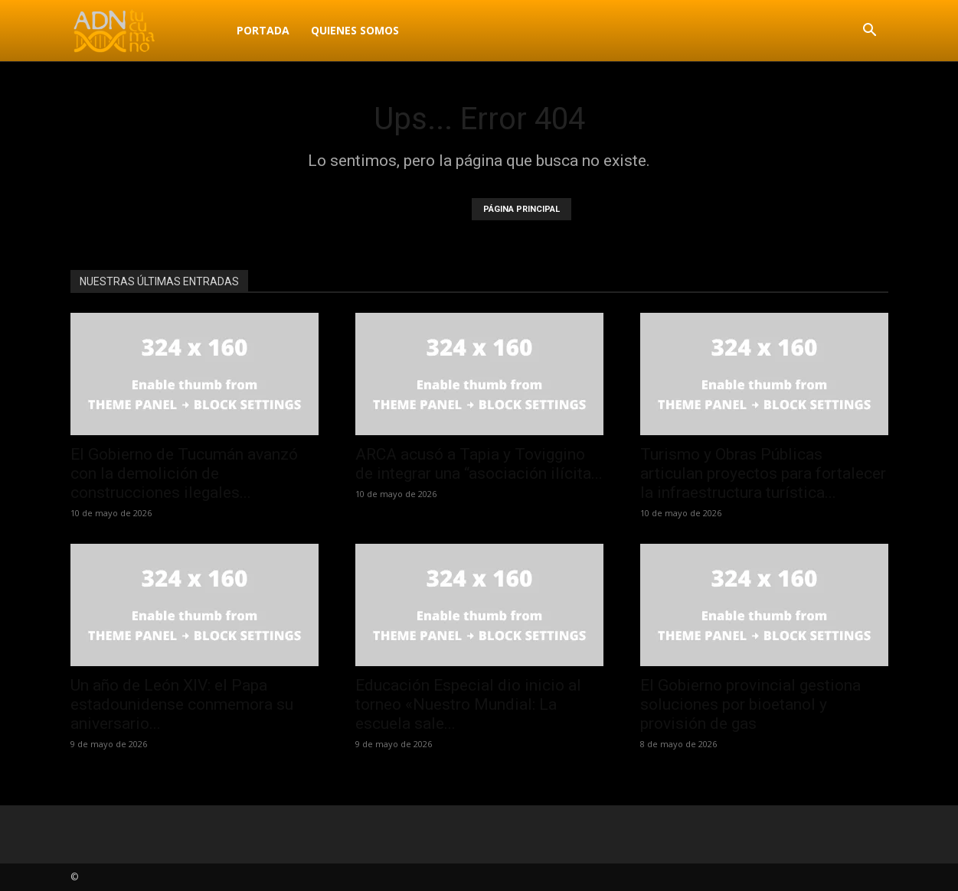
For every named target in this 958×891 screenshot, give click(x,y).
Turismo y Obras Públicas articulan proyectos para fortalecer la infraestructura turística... (763, 473)
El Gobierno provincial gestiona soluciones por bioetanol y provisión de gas (750, 704)
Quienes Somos (355, 30)
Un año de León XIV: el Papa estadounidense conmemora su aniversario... (181, 704)
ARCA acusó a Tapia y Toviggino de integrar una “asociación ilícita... (479, 464)
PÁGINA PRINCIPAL (521, 209)
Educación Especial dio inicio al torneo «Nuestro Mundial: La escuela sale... (468, 704)
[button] (870, 31)
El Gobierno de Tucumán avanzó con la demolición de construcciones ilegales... (184, 473)
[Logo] (148, 30)
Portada (263, 30)
